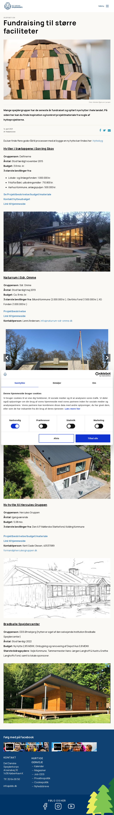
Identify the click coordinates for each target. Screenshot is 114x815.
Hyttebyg (98, 140)
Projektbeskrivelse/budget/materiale (26, 536)
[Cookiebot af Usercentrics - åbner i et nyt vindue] (98, 374)
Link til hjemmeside (15, 316)
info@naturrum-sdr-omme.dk (56, 320)
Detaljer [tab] (57, 383)
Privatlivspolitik (42, 778)
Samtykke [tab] (20, 383)
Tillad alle (93, 438)
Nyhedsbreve (41, 786)
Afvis (56, 438)
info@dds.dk (10, 786)
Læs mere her (72, 408)
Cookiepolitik (41, 782)
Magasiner (40, 770)
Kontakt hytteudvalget (17, 199)
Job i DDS (39, 774)
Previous (7, 358)
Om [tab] (94, 383)
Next (107, 358)
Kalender (39, 766)
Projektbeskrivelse (15, 311)
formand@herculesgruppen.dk (20, 550)
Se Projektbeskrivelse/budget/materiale (27, 194)
